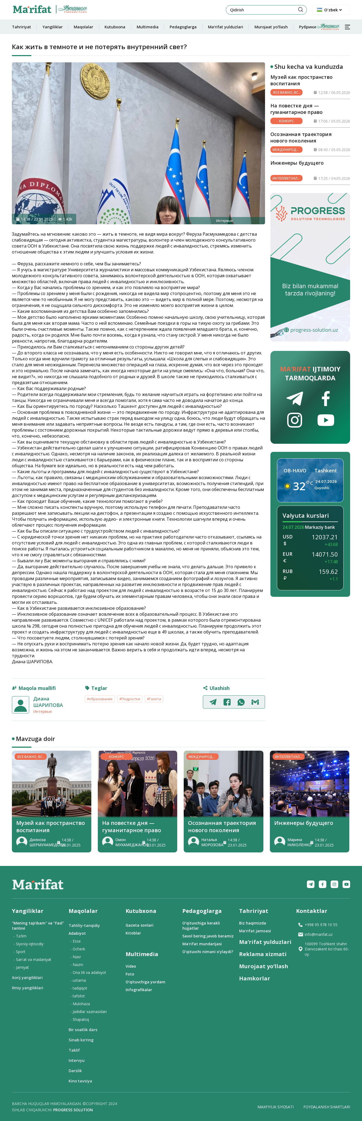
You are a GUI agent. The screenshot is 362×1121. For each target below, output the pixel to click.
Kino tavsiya (80, 1080)
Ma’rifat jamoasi (255, 930)
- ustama (78, 980)
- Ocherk (77, 948)
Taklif (74, 1050)
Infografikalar (139, 989)
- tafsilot (77, 995)
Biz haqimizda (252, 923)
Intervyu (77, 1060)
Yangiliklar (52, 26)
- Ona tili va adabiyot (88, 972)
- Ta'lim (20, 936)
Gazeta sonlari (139, 925)
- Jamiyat (21, 967)
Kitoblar (133, 933)
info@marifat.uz (315, 934)
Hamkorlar (254, 978)
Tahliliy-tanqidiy (84, 925)
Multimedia (148, 26)
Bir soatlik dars (83, 1029)
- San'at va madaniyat (32, 959)
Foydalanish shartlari (326, 1106)
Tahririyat (21, 26)
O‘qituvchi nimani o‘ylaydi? (207, 951)
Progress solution (73, 1109)
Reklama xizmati (263, 954)
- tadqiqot (78, 988)
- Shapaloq (79, 1019)
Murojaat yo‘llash (271, 26)
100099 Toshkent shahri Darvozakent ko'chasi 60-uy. (323, 949)
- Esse (75, 941)
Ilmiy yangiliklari (27, 987)
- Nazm (76, 964)
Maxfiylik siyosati (275, 1106)
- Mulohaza (80, 1003)
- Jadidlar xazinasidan (88, 1011)
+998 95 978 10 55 (317, 924)
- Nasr (75, 956)
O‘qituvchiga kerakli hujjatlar (201, 925)
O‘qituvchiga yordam (145, 981)
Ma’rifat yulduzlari (225, 26)
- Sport (19, 951)
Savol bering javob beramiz (208, 936)
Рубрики (319, 26)
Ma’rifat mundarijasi (202, 943)
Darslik (75, 1070)
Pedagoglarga (183, 26)
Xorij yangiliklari (27, 977)
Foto (130, 974)
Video (131, 966)
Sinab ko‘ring (81, 1039)
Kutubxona (115, 26)
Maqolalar (83, 26)
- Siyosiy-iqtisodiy (28, 943)
